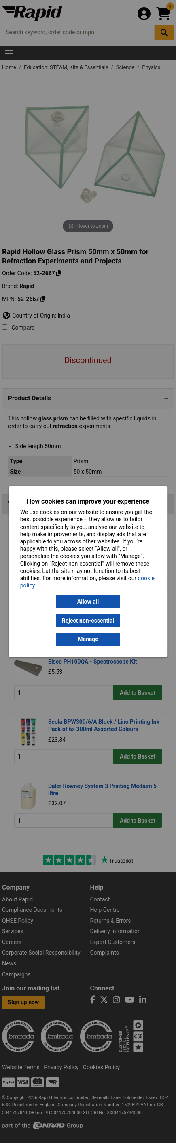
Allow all (88, 601)
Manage (88, 639)
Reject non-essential (88, 620)
